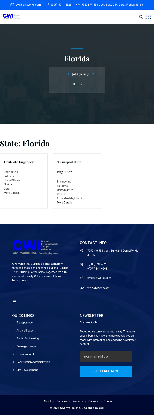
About (47, 401)
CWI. (101, 407)
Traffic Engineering (28, 337)
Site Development (27, 366)
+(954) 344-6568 (97, 268)
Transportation (25, 322)
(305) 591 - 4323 (61, 4)
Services (62, 401)
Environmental (25, 352)
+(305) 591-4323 (97, 264)
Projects (78, 401)
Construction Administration (33, 359)
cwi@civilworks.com (27, 4)
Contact (109, 401)
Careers (93, 401)
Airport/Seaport (26, 330)
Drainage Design (26, 344)
